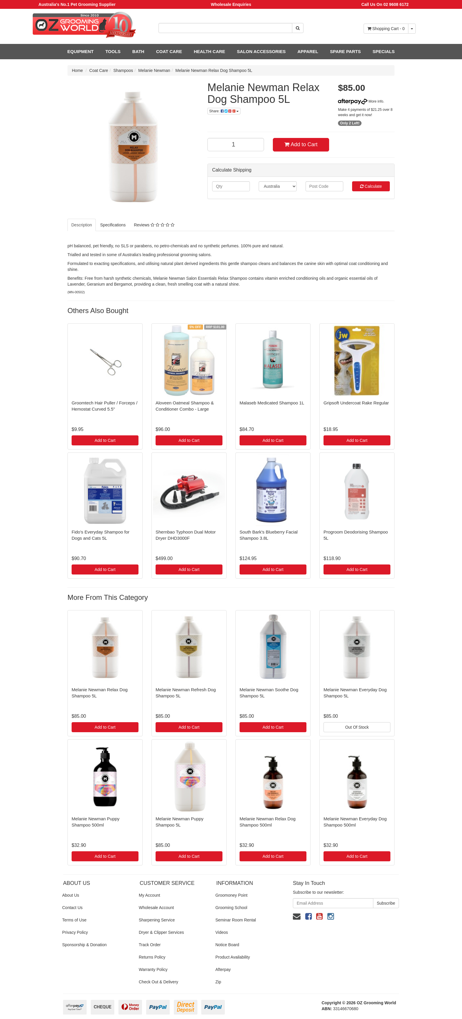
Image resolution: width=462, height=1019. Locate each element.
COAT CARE (169, 51)
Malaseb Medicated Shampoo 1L (272, 402)
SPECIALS (383, 51)
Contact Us (72, 907)
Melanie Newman (154, 70)
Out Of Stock (357, 727)
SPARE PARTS (345, 51)
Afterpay (223, 969)
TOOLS (113, 51)
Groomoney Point (231, 895)
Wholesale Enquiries (231, 4)
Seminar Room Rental (235, 920)
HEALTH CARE (209, 51)
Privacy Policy (75, 932)
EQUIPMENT (80, 51)
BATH (138, 51)
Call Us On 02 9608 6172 (384, 4)
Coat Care (98, 70)
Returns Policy (152, 957)
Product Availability (232, 957)
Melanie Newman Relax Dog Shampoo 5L (213, 70)
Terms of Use (74, 920)
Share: (224, 111)
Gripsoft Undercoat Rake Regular (356, 402)
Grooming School (231, 907)
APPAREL (307, 51)
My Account (149, 895)
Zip (218, 982)
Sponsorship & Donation (84, 944)
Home (77, 70)
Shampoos (123, 70)
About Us (70, 895)
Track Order (150, 944)
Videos (221, 932)
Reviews (154, 225)
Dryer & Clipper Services (161, 932)
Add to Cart (300, 144)
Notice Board (227, 944)
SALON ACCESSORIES (261, 51)
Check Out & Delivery (158, 982)
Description (81, 225)
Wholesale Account (156, 907)
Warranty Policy (153, 969)
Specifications (113, 225)
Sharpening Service (157, 920)
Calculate (371, 186)
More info (360, 101)
